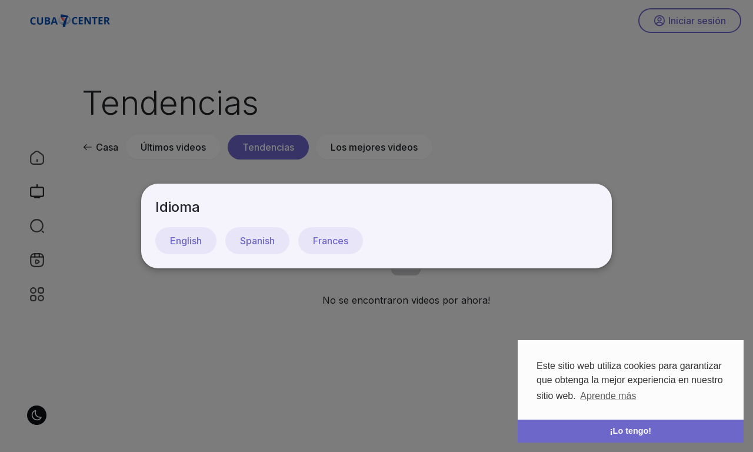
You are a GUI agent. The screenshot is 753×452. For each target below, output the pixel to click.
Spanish (257, 241)
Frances (330, 241)
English (186, 241)
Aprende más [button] (608, 396)
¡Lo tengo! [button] (630, 431)
